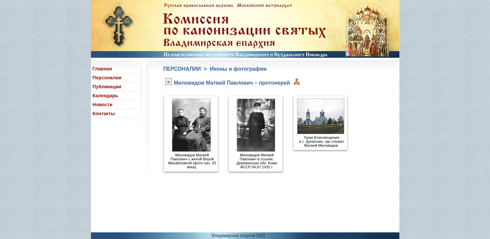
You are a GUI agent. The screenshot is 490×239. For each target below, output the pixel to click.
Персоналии (107, 77)
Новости (103, 104)
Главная (102, 68)
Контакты (104, 113)
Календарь (105, 95)
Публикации (107, 86)
